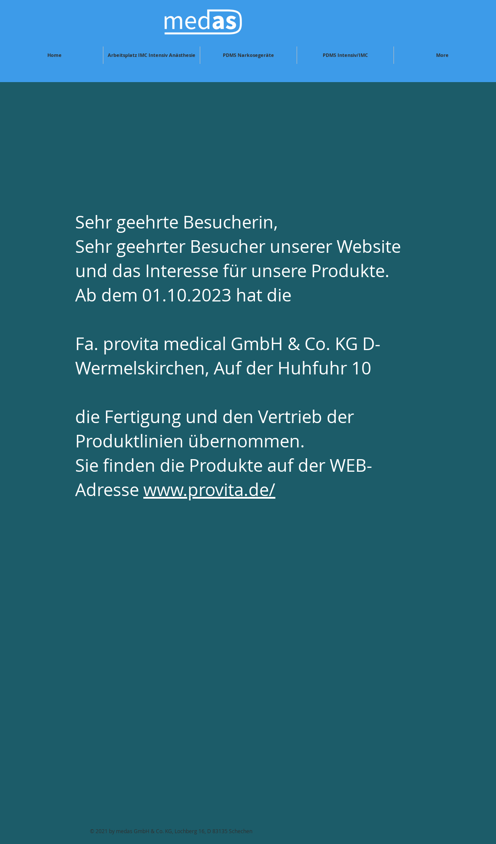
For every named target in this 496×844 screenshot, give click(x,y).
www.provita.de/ (209, 489)
